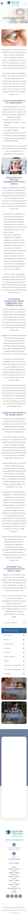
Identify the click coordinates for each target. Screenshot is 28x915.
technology (7, 674)
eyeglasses (7, 648)
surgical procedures (9, 657)
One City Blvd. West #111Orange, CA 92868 (14, 852)
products (6, 661)
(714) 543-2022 (14, 863)
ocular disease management (12, 669)
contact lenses (8, 644)
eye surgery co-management (12, 665)
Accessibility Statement (14, 913)
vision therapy (8, 635)
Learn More (14, 692)
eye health (7, 652)
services (6, 639)
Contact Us (14, 716)
